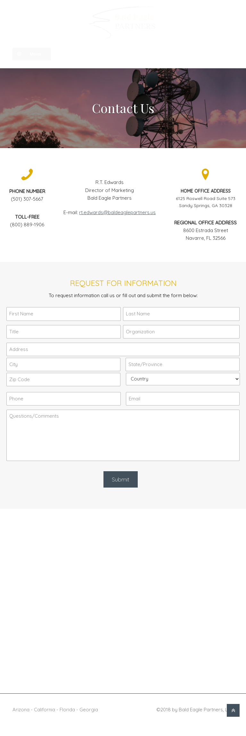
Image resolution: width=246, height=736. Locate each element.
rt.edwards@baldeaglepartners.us (117, 212)
